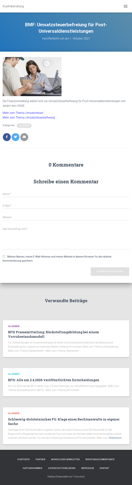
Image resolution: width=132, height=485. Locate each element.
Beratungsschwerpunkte (100, 459)
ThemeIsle (79, 476)
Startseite (23, 459)
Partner (40, 459)
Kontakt (104, 468)
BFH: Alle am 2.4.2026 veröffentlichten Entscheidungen (53, 380)
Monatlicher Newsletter (65, 459)
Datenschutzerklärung (61, 468)
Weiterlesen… (116, 437)
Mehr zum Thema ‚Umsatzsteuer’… (24, 113)
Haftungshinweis (32, 468)
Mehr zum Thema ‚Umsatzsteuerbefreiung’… (30, 117)
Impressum (87, 468)
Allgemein (24, 126)
